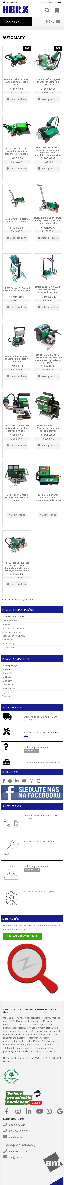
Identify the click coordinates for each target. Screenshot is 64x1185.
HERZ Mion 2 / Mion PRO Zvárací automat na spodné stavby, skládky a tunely (48, 359)
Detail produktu (17, 99)
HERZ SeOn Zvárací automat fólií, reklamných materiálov (48, 497)
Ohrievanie (7, 639)
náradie (20, 1024)
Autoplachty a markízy (13, 632)
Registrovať (46, 2)
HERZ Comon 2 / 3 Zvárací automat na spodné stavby (48, 428)
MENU (53, 22)
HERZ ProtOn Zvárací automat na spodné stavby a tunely (16, 428)
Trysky (5, 692)
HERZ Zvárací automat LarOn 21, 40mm (17, 220)
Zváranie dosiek (10, 620)
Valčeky (6, 696)
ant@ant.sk (15, 1137)
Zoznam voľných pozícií (22, 936)
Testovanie (7, 684)
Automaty (7, 669)
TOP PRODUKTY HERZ (14, 616)
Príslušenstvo (8, 688)
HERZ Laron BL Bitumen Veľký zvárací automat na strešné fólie (48, 220)
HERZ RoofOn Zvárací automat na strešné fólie (16, 82)
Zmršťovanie (8, 647)
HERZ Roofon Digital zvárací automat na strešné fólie (48, 82)
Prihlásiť (57, 2)
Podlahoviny (8, 643)
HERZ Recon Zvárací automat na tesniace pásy (16, 497)
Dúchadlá (7, 677)
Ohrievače (7, 673)
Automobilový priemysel (13, 628)
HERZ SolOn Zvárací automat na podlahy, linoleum (16, 359)
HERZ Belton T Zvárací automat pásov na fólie (16, 289)
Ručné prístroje (9, 665)
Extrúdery (7, 681)
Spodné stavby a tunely (13, 636)
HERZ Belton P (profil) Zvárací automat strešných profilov (48, 289)
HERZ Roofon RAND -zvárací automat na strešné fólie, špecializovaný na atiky (48, 151)
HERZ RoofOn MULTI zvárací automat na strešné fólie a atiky (17, 151)
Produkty (11, 22)
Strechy (6, 624)
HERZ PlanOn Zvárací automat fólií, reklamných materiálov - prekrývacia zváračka (17, 566)
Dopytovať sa (16, 515)
